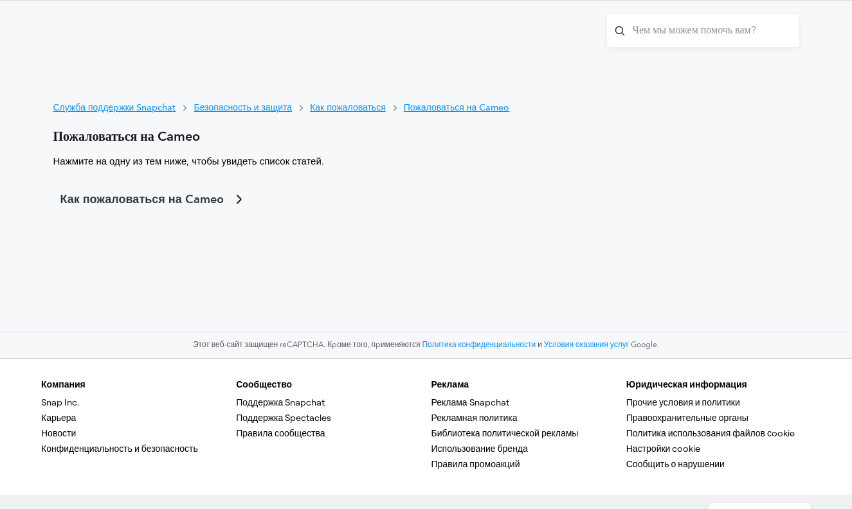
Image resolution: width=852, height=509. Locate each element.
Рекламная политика (474, 418)
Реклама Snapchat (470, 402)
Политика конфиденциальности (479, 344)
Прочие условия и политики (683, 402)
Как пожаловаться (348, 107)
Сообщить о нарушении (675, 464)
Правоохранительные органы (687, 418)
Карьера (58, 418)
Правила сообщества (280, 433)
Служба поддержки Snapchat (114, 107)
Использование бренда (479, 448)
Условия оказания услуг (586, 344)
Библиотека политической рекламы (505, 433)
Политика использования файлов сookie (710, 433)
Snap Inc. (60, 402)
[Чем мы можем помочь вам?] (702, 30)
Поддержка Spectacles (283, 418)
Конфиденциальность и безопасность (119, 448)
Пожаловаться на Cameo (457, 107)
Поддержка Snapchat (280, 402)
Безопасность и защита (243, 107)
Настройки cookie (663, 448)
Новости (58, 433)
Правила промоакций (475, 464)
